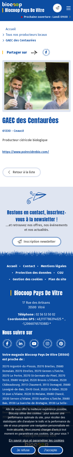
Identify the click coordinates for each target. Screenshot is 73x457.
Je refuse (23, 450)
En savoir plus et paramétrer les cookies (36, 440)
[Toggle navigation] (68, 9)
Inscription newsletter (36, 242)
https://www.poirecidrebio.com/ (25, 152)
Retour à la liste (21, 172)
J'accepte (50, 450)
